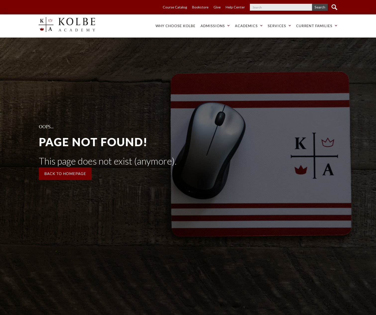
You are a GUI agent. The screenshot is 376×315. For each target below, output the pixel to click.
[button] (176, 26)
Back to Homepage (65, 173)
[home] (67, 24)
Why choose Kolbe (176, 26)
